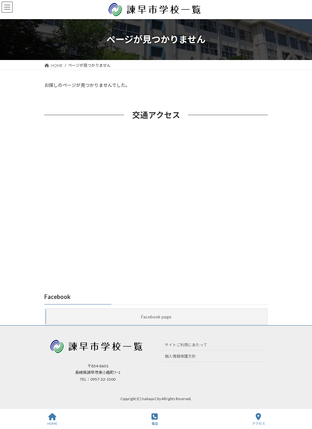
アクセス (258, 419)
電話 (154, 419)
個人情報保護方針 (180, 356)
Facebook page (156, 316)
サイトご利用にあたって (186, 344)
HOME (52, 419)
